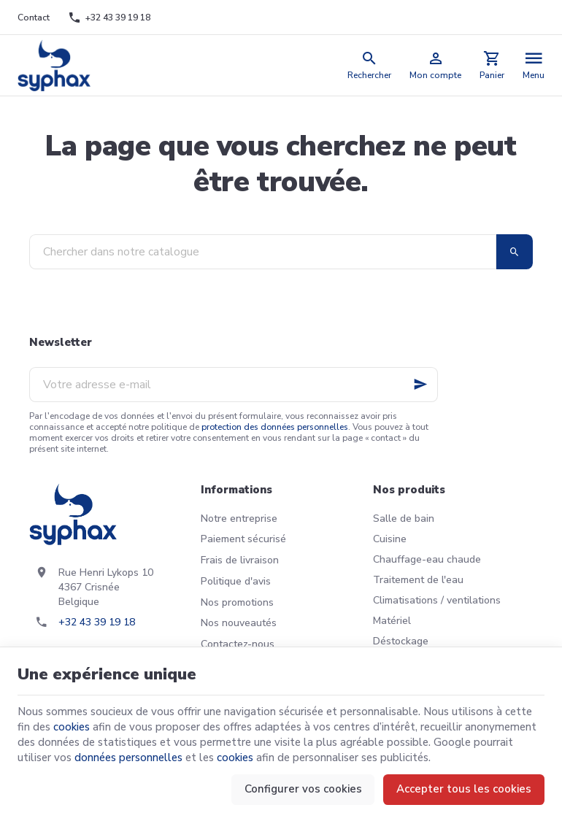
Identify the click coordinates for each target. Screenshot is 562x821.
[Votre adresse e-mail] (233, 384)
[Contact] (34, 17)
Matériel (392, 621)
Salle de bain (403, 518)
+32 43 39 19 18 (96, 622)
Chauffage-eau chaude (427, 559)
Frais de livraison (240, 560)
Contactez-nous (237, 644)
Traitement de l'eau (418, 580)
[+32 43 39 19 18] (108, 17)
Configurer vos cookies (303, 789)
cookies (71, 727)
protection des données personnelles (274, 427)
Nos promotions (237, 602)
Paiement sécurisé (243, 539)
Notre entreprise (239, 518)
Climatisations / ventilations (437, 600)
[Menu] (534, 65)
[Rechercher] (370, 65)
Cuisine (390, 539)
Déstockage (400, 641)
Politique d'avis (236, 581)
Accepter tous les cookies (463, 789)
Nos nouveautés (239, 623)
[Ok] (420, 384)
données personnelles (128, 757)
